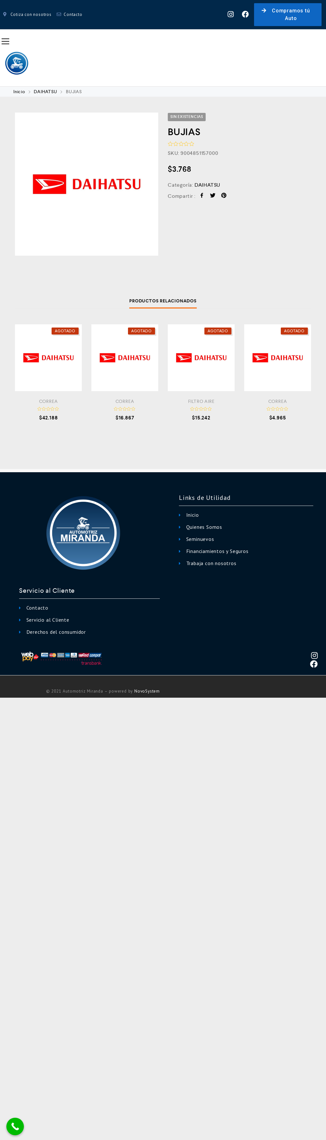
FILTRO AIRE (201, 401)
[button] (287, 14)
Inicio (19, 91)
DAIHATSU (45, 91)
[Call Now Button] (15, 1126)
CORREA (48, 401)
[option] (86, 184)
